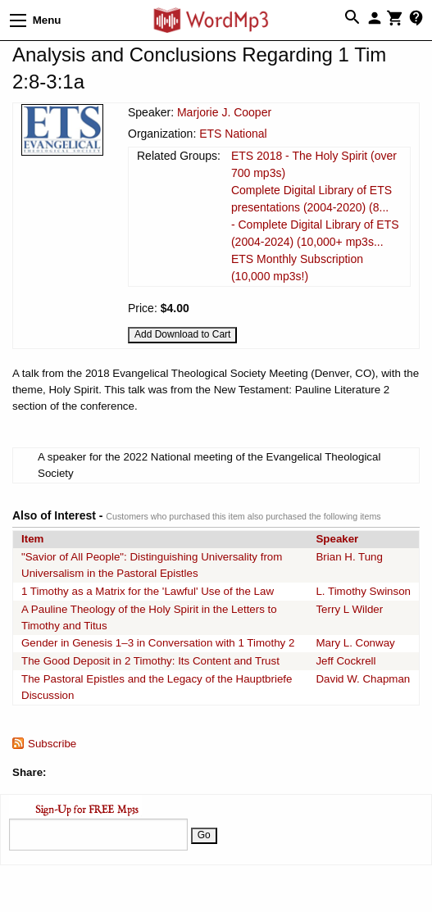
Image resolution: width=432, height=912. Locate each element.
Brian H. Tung (349, 557)
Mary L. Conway (355, 643)
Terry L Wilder (349, 609)
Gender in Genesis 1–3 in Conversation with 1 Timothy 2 (157, 643)
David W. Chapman (363, 679)
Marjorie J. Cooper (224, 112)
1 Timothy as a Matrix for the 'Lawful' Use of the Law (147, 591)
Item (32, 539)
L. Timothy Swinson (363, 591)
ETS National (232, 133)
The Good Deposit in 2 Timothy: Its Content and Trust (150, 661)
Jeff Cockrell (345, 661)
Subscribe (52, 743)
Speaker (337, 539)
